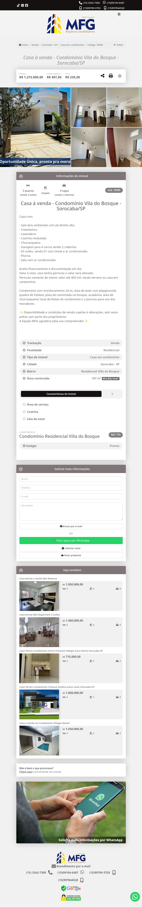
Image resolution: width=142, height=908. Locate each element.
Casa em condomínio (72, 44)
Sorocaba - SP (49, 44)
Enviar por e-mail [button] (71, 526)
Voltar (118, 44)
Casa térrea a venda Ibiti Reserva (38, 578)
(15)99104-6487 (115, 2)
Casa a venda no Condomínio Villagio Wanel (44, 723)
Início (23, 44)
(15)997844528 (116, 8)
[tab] (38, 394)
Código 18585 (95, 44)
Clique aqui (26, 771)
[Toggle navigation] (119, 15)
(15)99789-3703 (92, 8)
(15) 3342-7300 (91, 2)
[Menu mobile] (71, 23)
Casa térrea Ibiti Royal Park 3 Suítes (39, 614)
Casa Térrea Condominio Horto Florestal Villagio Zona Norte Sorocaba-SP (61, 650)
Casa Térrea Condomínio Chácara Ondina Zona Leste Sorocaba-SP (56, 686)
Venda (35, 44)
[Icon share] (18, 5)
